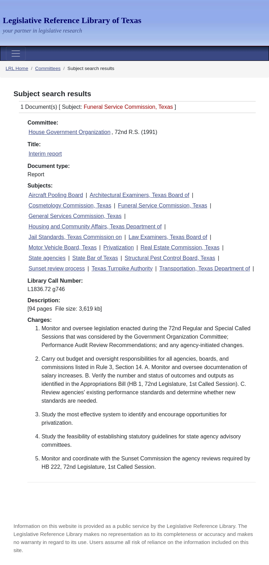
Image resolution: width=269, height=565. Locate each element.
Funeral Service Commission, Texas (162, 206)
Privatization (118, 247)
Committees (48, 68)
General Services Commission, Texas (75, 216)
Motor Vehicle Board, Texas (62, 247)
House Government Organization (69, 132)
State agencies (46, 258)
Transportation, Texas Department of (204, 268)
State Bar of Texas (95, 258)
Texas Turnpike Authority (121, 268)
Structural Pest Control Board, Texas (170, 258)
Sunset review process (56, 268)
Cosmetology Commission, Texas (69, 206)
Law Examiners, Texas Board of (168, 237)
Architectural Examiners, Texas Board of (139, 195)
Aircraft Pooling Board (55, 195)
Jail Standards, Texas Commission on (75, 237)
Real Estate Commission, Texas (180, 247)
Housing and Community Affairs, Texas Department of (94, 226)
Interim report (45, 154)
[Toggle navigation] (16, 54)
